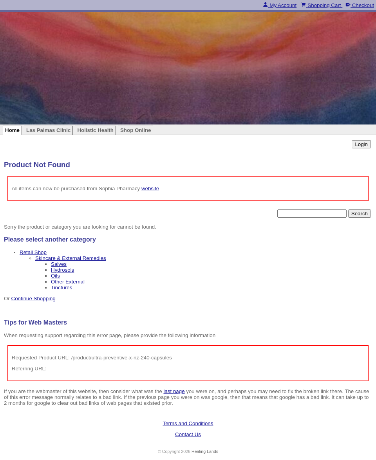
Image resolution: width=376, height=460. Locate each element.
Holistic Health (95, 130)
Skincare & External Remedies (70, 258)
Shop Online (135, 130)
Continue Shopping (33, 298)
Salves (59, 264)
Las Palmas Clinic (48, 130)
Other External (68, 282)
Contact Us (188, 434)
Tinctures (61, 287)
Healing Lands (205, 451)
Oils (55, 276)
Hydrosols (62, 270)
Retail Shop (33, 252)
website (150, 188)
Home (12, 130)
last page (173, 391)
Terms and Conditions (188, 423)
